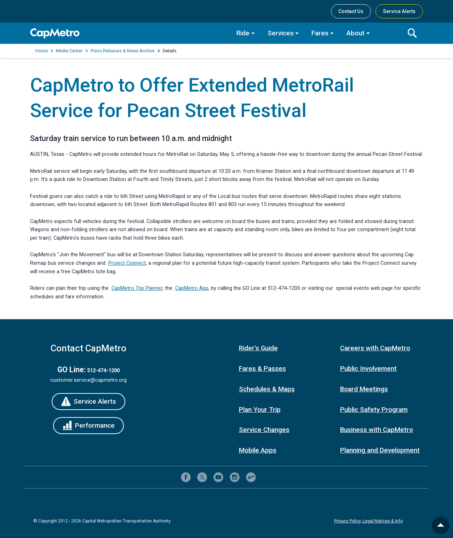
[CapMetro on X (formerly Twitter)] (202, 477)
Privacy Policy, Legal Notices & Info (368, 521)
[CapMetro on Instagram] (234, 477)
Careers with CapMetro (375, 348)
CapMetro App (191, 288)
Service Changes (264, 430)
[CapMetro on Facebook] (185, 477)
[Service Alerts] (88, 401)
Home (41, 50)
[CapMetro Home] (128, 33)
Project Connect (127, 263)
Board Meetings (364, 389)
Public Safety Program (374, 410)
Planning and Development (380, 450)
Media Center (69, 50)
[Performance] (88, 425)
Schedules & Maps (267, 389)
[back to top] (440, 525)
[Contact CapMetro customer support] (267, 477)
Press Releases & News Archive (123, 50)
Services (281, 33)
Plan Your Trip (260, 410)
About (355, 33)
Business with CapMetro (376, 430)
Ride (243, 33)
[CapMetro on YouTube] (218, 477)
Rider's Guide (258, 348)
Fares (319, 33)
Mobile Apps (257, 450)
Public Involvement (368, 369)
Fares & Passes (262, 369)
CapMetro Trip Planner (136, 288)
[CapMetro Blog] (251, 477)
